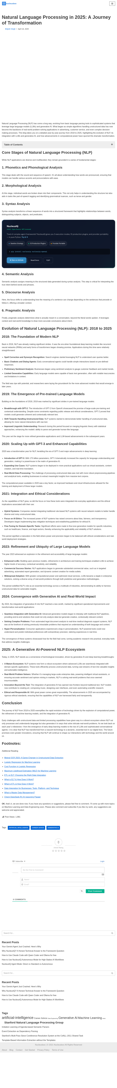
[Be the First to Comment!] (63, 885)
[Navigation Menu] (112, 3)
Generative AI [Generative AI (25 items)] (68, 1053)
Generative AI (54, 843)
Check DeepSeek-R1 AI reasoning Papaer (22, 812)
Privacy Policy (44, 1085)
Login (102, 877)
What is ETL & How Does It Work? (19, 799)
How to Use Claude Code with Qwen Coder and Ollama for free (29, 971)
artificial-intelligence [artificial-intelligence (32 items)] (17, 1053)
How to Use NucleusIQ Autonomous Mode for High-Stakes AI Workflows (33, 975)
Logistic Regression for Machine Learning (22, 777)
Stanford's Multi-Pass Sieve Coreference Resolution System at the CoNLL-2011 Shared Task (42, 1071)
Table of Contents (13, 148)
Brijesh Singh (10, 29)
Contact (19, 1085)
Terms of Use (58, 1085)
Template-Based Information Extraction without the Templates (29, 1076)
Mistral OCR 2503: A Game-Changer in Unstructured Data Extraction (34, 772)
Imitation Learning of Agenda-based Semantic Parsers (25, 1062)
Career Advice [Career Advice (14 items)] (40, 1053)
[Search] (56, 948)
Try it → (25, 241)
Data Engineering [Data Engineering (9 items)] (53, 1053)
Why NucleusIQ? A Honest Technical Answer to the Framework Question (33, 966)
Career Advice (38, 843)
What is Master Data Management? (19, 808)
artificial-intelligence (19, 843)
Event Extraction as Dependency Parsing (20, 1067)
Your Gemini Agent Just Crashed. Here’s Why (22, 962)
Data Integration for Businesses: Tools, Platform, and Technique (32, 803)
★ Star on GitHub (16, 264)
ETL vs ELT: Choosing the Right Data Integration (25, 790)
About (4, 1085)
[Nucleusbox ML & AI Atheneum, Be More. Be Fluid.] (9, 3)
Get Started (30, 1085)
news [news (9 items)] (104, 1053)
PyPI (48, 264)
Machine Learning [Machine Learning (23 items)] (90, 1053)
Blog (11, 1085)
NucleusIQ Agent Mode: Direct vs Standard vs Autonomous (28, 980)
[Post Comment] (95, 907)
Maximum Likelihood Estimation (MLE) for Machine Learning (30, 786)
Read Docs (35, 264)
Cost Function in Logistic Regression (20, 781)
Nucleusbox (40, 1080)
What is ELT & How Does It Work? (19, 794)
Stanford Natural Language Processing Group (33, 1058)
